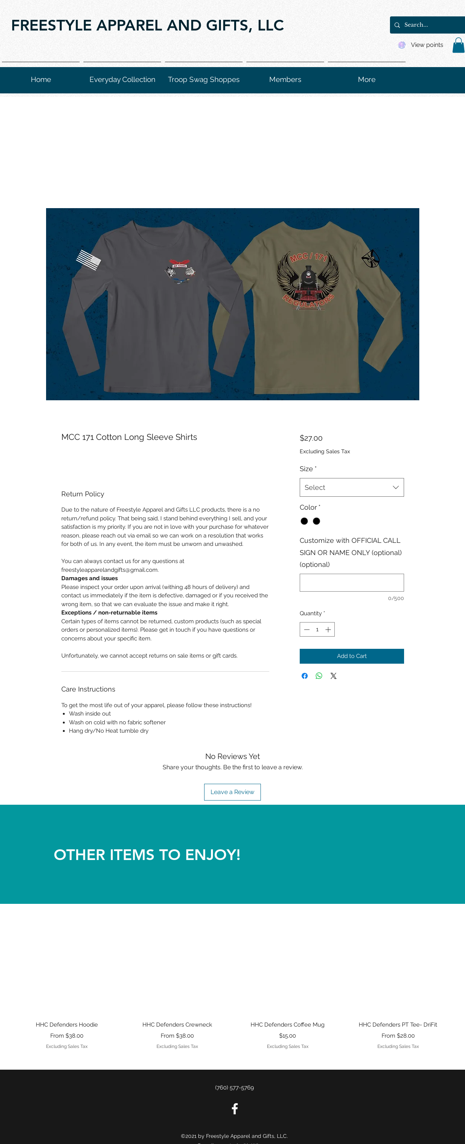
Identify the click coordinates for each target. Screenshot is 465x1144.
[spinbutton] (317, 630)
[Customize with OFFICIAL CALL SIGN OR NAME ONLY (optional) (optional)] (351, 582)
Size (308, 469)
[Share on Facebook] (304, 675)
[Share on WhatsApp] (319, 675)
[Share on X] (333, 675)
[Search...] (433, 25)
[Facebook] (234, 1108)
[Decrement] (306, 630)
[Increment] (329, 630)
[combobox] (352, 487)
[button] (458, 45)
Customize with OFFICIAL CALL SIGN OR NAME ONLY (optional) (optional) (351, 552)
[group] (232, 985)
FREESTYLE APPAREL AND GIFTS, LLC (147, 25)
